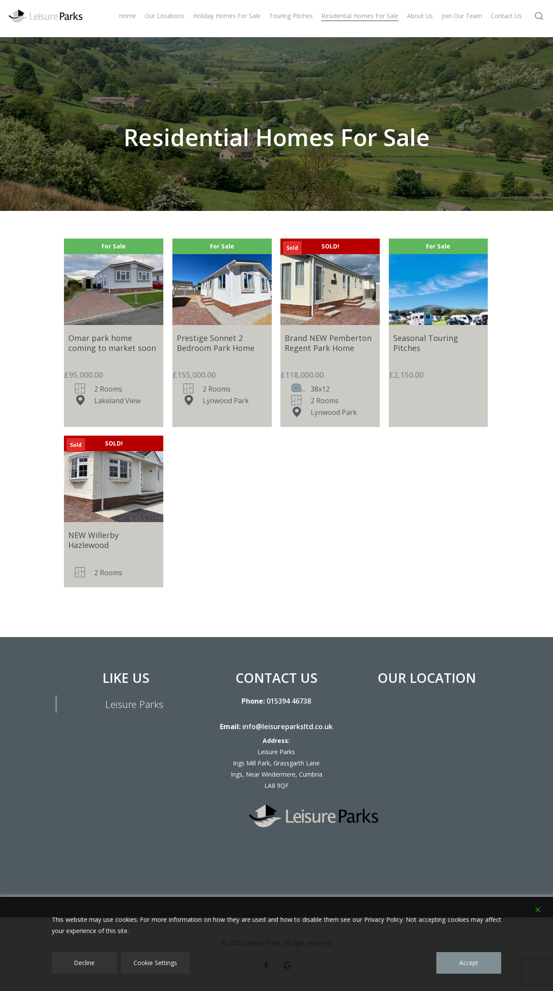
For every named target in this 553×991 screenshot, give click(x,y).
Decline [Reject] (84, 963)
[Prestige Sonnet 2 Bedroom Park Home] (222, 282)
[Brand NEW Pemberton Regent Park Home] (330, 282)
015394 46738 (289, 701)
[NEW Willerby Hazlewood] (113, 479)
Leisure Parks (134, 704)
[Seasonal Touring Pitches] (438, 282)
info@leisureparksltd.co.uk (287, 726)
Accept (468, 963)
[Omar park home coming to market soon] (113, 282)
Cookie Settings (155, 963)
